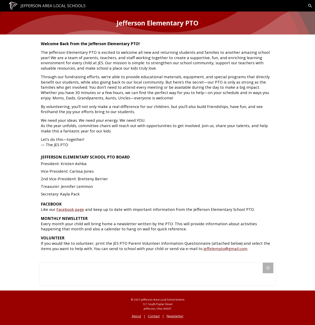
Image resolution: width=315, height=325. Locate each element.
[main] (157, 23)
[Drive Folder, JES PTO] (157, 274)
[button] (310, 6)
